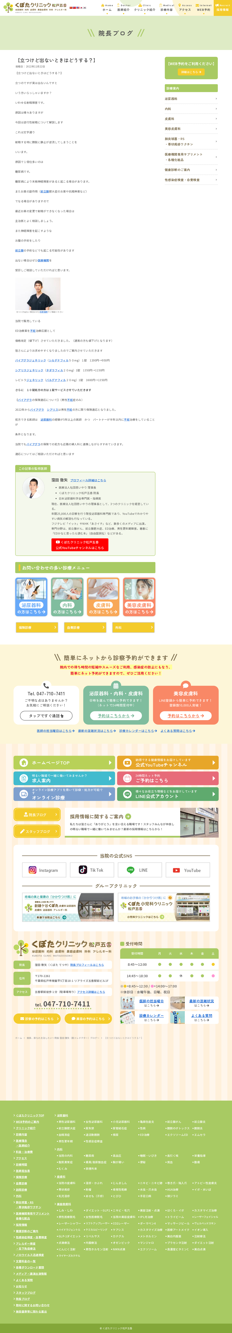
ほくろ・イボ (175, 1210)
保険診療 (25, 627)
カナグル (118, 1236)
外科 (118, 627)
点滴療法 (64, 1243)
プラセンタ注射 (177, 1243)
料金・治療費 (24, 1152)
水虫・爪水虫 (148, 1189)
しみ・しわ (66, 1210)
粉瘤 (88, 1189)
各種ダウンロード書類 (30, 1267)
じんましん (120, 1183)
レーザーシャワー (70, 1223)
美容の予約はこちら (88, 1018)
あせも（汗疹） (95, 1196)
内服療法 (91, 1243)
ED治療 (145, 1135)
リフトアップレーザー (98, 1223)
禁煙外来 (91, 1168)
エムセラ (200, 1135)
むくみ (63, 1168)
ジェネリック (37, 360)
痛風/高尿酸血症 (96, 1162)
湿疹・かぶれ (94, 1183)
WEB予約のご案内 (27, 1122)
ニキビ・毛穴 (121, 1210)
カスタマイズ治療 (205, 1210)
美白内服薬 (174, 1236)
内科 (168, 108)
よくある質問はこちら (178, 731)
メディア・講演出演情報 (31, 1274)
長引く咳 (172, 1155)
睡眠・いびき (148, 1155)
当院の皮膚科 (67, 1183)
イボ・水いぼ (202, 1189)
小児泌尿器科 (121, 1122)
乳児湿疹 (64, 1196)
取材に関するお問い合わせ (33, 1305)
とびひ (117, 1196)
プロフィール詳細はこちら (88, 480)
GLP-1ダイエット (70, 1236)
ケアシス (118, 1230)
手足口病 (145, 1196)
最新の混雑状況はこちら (97, 731)
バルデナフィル (56, 380)
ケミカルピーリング (96, 1229)
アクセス (21, 1158)
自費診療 (73, 627)
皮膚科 (169, 118)
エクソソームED (177, 1135)
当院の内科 (66, 1155)
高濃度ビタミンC (178, 1249)
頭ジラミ (172, 1196)
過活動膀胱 (93, 1135)
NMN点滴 (119, 1249)
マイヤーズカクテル (69, 1255)
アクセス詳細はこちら (91, 992)
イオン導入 (201, 1230)
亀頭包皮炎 (147, 1122)
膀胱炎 (198, 1128)
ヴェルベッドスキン (205, 1223)
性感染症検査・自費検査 (182, 179)
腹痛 (197, 1162)
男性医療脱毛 (67, 1217)
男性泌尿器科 (67, 1122)
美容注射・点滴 (150, 1210)
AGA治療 (172, 1189)
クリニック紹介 (26, 1128)
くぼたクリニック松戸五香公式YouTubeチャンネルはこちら (80, 545)
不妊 (33, 331)
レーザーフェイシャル (206, 1217)
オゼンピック (121, 1243)
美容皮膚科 (173, 128)
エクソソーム (148, 1249)
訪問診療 (21, 1190)
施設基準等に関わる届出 (31, 1311)
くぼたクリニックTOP (30, 1115)
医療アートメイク (178, 1230)
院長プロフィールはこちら (87, 965)
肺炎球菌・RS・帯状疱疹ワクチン (179, 141)
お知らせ (21, 1286)
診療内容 (21, 1134)
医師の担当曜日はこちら (56, 731)
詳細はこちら (191, 72)
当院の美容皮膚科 (124, 1217)
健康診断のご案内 (177, 169)
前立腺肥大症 (67, 1128)
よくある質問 (24, 1280)
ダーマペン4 (148, 1223)
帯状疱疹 (64, 1189)
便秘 (143, 1162)
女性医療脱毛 (94, 1217)
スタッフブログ (35, 831)
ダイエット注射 (204, 1243)
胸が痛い (118, 1162)
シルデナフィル (59, 360)
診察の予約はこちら (37, 1018)
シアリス (20, 370)
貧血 (170, 1162)
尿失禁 (90, 1128)
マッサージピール (178, 1223)
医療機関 (43, 260)
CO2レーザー (121, 1223)
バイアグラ (22, 360)
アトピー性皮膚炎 (205, 1183)
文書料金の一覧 (26, 1261)
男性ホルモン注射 (97, 1249)
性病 (143, 1128)
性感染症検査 (94, 1141)
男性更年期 (66, 1141)
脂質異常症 (66, 1162)
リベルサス (93, 1236)
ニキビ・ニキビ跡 (151, 1183)
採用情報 (21, 1225)
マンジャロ (147, 1243)
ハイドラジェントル (69, 1229)
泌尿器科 (46, 419)
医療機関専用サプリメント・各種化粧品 (184, 157)
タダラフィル (54, 370)
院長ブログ (35, 814)
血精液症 (64, 1135)
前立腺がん (174, 1122)
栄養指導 (200, 1155)
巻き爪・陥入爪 (177, 1183)
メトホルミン (148, 1236)
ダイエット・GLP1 (98, 1210)
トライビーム (175, 1217)
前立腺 (45, 191)
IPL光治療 (146, 1217)
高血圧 (117, 1155)
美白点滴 (200, 1249)
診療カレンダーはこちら (138, 731)
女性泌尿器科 (94, 1122)
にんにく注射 (67, 1249)
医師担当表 (23, 1171)
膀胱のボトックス (178, 1128)
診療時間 (21, 1164)
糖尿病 (90, 1155)
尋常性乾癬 (120, 1189)
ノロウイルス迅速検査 (30, 1255)
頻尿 (115, 1135)
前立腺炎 (200, 1122)
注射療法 (200, 1236)
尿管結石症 (120, 1128)
